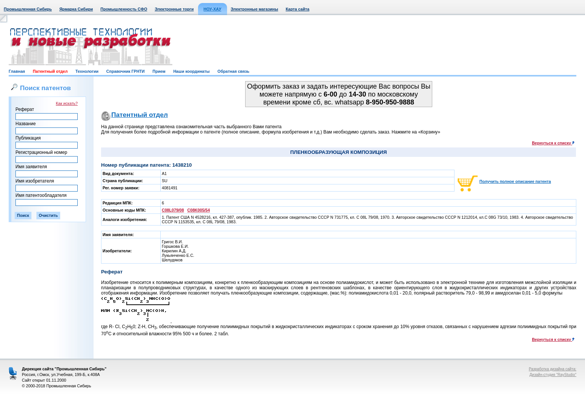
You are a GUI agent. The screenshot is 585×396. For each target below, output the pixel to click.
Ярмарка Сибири (76, 9)
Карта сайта (297, 9)
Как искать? (67, 103)
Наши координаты (191, 71)
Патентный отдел (50, 71)
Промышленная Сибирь (28, 9)
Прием (158, 71)
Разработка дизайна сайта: (552, 369)
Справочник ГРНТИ (125, 71)
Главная (17, 71)
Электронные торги (174, 9)
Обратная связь (233, 71)
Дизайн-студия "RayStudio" (553, 375)
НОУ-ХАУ (212, 9)
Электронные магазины (254, 9)
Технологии (86, 71)
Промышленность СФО (123, 9)
